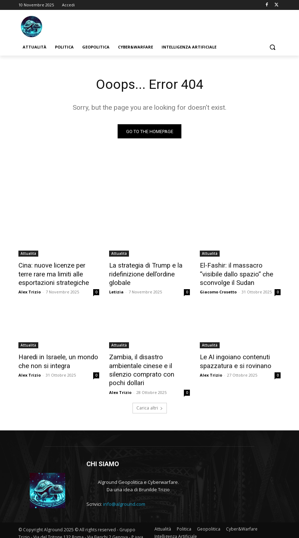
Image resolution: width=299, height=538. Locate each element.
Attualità (28, 253)
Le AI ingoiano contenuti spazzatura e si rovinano (232, 358)
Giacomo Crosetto (218, 290)
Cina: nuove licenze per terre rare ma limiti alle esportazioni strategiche (58, 273)
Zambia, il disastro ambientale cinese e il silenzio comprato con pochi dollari (149, 362)
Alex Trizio (29, 290)
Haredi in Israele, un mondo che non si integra (54, 358)
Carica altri (149, 395)
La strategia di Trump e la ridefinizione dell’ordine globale (142, 273)
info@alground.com (124, 491)
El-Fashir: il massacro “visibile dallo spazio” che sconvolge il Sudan (239, 273)
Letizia (116, 290)
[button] (272, 47)
